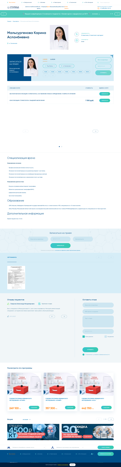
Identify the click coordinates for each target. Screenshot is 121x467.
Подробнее (34, 407)
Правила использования (63, 464)
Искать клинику (106, 447)
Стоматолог (85, 35)
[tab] (12, 257)
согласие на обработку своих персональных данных (67, 250)
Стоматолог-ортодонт (96, 35)
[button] (4, 13)
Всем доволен (89, 336)
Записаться (105, 93)
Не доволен (111, 336)
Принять (72, 464)
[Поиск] (99, 2)
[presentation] (94, 343)
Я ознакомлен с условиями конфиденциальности (98, 354)
